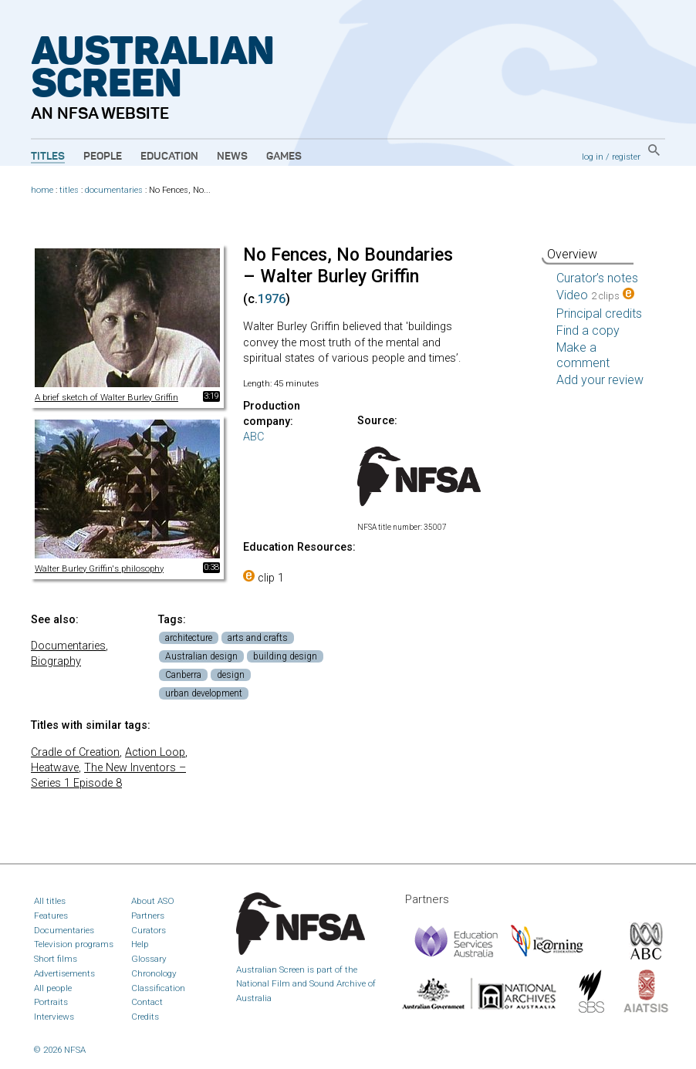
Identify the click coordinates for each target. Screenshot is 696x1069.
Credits (145, 1016)
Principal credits (599, 313)
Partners (147, 915)
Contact (147, 1001)
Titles (48, 156)
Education (169, 156)
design (231, 674)
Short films (55, 958)
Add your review (600, 380)
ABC (253, 436)
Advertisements (64, 973)
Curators (148, 930)
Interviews (54, 1016)
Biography (56, 661)
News (232, 156)
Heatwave (55, 767)
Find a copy (588, 330)
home (42, 190)
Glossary (149, 958)
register (626, 156)
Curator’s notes (597, 278)
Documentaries (68, 646)
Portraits (51, 1001)
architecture (188, 637)
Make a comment (583, 355)
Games (284, 156)
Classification (158, 988)
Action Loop (155, 752)
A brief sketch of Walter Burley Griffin (106, 397)
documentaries (114, 190)
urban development (203, 693)
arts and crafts (258, 637)
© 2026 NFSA (60, 1049)
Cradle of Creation (75, 752)
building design (285, 656)
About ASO (152, 900)
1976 (271, 299)
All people (53, 988)
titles (69, 190)
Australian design (201, 656)
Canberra (183, 674)
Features (51, 915)
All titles (50, 900)
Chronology (154, 973)
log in (592, 156)
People (102, 156)
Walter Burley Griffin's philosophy (99, 568)
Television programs (73, 944)
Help (140, 944)
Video (595, 295)
